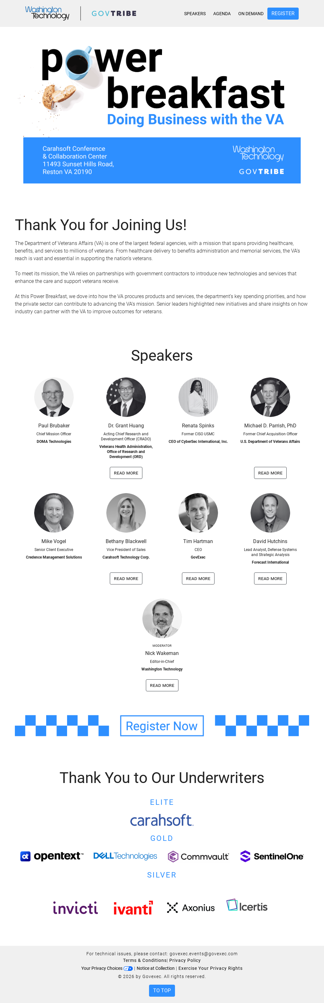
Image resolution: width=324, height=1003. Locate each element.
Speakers (195, 13)
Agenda (222, 13)
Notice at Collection (156, 968)
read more (126, 473)
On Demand (251, 13)
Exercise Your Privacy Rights (210, 968)
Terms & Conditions (145, 960)
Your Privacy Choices (107, 968)
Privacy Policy (185, 960)
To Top (162, 991)
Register (283, 13)
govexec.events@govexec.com (204, 953)
